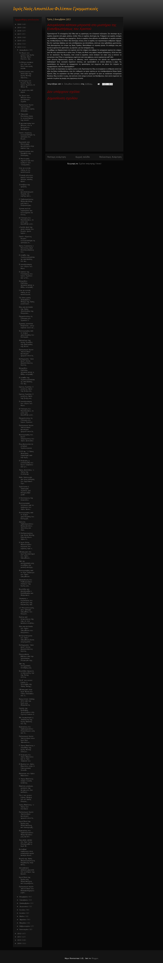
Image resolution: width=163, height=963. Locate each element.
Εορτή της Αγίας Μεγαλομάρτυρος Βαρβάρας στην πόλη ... (27, 862)
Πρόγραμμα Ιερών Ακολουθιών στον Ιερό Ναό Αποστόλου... (27, 739)
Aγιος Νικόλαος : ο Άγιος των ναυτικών (26, 807)
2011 (19, 937)
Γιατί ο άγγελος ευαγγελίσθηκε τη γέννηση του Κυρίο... (27, 136)
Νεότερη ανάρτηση (56, 157)
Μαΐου (22, 916)
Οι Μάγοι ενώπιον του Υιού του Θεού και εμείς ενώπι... (26, 65)
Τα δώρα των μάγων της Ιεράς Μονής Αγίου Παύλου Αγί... (26, 56)
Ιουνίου (22, 913)
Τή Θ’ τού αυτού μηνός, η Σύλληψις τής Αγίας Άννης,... (25, 683)
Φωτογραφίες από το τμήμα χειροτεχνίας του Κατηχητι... (26, 334)
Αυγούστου (24, 906)
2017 (19, 34)
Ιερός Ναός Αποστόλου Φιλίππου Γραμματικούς (55, 9)
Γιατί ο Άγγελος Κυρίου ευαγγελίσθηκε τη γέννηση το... (27, 240)
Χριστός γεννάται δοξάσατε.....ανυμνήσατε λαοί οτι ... (27, 326)
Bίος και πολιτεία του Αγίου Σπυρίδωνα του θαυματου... (26, 629)
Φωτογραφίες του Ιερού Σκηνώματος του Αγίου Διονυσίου (26, 438)
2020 (19, 24)
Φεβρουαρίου (25, 926)
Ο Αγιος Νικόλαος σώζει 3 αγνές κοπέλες (26, 781)
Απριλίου (23, 920)
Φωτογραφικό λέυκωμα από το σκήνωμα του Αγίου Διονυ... (26, 506)
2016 (19, 37)
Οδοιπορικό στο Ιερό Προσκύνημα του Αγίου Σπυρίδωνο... (27, 555)
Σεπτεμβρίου (24, 903)
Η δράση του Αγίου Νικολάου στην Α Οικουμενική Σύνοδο (26, 767)
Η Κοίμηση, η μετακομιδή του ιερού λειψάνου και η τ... (26, 464)
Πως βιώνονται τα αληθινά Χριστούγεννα (26, 446)
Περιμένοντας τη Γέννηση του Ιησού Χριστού (25, 420)
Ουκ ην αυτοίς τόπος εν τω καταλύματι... (25, 292)
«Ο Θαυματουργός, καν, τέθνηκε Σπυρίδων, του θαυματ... (26, 611)
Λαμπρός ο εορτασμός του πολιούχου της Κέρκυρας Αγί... (26, 601)
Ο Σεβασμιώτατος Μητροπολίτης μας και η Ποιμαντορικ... (26, 202)
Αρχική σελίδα (82, 157)
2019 (19, 28)
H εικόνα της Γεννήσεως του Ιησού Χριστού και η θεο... (26, 275)
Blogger (95, 958)
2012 (19, 934)
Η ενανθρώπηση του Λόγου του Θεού (25, 266)
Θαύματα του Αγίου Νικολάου (27, 774)
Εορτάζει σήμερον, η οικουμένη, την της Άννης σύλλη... (26, 674)
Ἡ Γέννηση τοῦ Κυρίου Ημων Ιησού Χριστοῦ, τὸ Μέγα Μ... (27, 84)
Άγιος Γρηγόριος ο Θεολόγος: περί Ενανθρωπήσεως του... (26, 249)
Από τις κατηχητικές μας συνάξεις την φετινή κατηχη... (26, 564)
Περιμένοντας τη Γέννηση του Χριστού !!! (25, 318)
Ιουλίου (22, 910)
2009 (19, 943)
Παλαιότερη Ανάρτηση (110, 157)
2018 (19, 31)
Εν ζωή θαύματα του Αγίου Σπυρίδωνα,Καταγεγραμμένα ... (26, 639)
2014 (19, 44)
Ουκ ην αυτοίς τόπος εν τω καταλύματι (24, 170)
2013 (19, 47)
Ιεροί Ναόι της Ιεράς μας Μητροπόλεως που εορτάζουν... (26, 880)
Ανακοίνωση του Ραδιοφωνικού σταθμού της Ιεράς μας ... (25, 583)
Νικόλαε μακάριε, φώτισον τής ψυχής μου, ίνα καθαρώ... (26, 789)
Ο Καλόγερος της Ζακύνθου (26, 499)
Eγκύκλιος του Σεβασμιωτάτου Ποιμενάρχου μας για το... (27, 730)
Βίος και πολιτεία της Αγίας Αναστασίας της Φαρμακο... (26, 310)
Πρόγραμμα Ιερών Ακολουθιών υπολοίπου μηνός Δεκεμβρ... (26, 108)
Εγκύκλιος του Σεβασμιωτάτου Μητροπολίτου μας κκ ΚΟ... (26, 834)
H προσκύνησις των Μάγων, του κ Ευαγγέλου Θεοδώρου (26, 126)
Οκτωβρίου (24, 900)
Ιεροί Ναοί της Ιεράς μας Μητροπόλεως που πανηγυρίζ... (26, 824)
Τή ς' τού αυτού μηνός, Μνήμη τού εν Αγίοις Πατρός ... (25, 798)
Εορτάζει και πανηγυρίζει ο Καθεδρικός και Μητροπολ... (26, 592)
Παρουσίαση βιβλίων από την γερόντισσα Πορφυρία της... (26, 657)
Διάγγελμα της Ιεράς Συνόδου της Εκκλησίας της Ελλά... (26, 343)
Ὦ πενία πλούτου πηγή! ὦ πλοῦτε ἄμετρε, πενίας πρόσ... (26, 178)
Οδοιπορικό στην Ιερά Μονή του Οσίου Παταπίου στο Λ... (26, 693)
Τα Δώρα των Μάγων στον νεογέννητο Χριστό (25, 98)
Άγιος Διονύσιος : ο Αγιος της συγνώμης (26, 472)
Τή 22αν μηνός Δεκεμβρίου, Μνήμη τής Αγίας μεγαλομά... (26, 301)
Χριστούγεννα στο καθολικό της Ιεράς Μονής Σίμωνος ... (26, 75)
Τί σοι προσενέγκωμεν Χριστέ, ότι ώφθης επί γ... (26, 193)
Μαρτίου (23, 923)
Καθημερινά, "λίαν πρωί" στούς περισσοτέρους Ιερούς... (26, 362)
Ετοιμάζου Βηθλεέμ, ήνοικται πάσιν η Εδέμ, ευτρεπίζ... (26, 284)
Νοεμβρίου (24, 897)
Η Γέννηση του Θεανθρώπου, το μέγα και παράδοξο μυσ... (26, 221)
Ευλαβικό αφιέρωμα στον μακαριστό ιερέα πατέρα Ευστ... (26, 852)
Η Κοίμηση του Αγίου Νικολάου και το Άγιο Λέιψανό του (26, 758)
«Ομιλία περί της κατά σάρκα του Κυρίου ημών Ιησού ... (26, 230)
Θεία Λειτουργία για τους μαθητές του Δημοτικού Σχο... (26, 480)
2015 (19, 41)
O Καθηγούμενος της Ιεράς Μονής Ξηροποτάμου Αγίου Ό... (26, 536)
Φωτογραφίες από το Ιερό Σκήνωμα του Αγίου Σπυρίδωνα (26, 573)
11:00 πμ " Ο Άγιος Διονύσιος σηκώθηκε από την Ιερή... (26, 454)
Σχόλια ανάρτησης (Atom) (90, 164)
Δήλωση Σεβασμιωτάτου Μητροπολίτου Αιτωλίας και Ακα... (26, 526)
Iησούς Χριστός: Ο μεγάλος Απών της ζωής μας (26, 389)
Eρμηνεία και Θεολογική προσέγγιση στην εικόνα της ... (26, 145)
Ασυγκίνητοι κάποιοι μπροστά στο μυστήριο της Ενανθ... (26, 871)
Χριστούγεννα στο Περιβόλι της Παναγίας (26, 153)
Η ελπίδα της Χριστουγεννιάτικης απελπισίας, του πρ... (27, 258)
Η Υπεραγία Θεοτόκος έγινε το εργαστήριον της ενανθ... (26, 117)
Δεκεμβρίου (24, 50)
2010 (19, 940)
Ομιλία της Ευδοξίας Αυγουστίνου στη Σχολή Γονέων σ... (27, 711)
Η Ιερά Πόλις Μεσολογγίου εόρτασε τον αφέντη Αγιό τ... (26, 545)
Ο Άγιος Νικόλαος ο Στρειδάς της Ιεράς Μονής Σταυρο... (27, 748)
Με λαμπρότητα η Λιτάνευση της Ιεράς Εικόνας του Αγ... (26, 721)
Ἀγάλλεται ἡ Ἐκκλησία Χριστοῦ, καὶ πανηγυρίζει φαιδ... (25, 491)
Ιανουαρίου (24, 929)
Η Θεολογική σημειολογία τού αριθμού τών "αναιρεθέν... (26, 162)
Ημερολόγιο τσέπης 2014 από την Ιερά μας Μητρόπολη (26, 702)
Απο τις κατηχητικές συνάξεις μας (25, 666)
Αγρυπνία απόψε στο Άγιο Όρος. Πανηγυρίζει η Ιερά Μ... (25, 843)
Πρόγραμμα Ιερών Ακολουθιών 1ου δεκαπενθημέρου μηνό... (26, 890)
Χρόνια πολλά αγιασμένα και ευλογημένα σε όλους (26, 212)
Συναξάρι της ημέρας (24, 186)
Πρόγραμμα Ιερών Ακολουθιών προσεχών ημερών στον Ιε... (26, 353)
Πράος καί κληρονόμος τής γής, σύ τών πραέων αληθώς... (26, 620)
